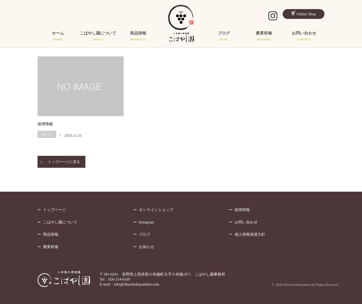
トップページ (54, 210)
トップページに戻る (64, 162)
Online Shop (303, 13)
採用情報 (45, 124)
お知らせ (47, 134)
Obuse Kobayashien (296, 285)
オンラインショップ (156, 210)
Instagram (146, 222)
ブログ (144, 234)
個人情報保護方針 (250, 234)
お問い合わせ (246, 222)
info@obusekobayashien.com (136, 284)
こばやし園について (60, 222)
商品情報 (50, 234)
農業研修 (50, 247)
